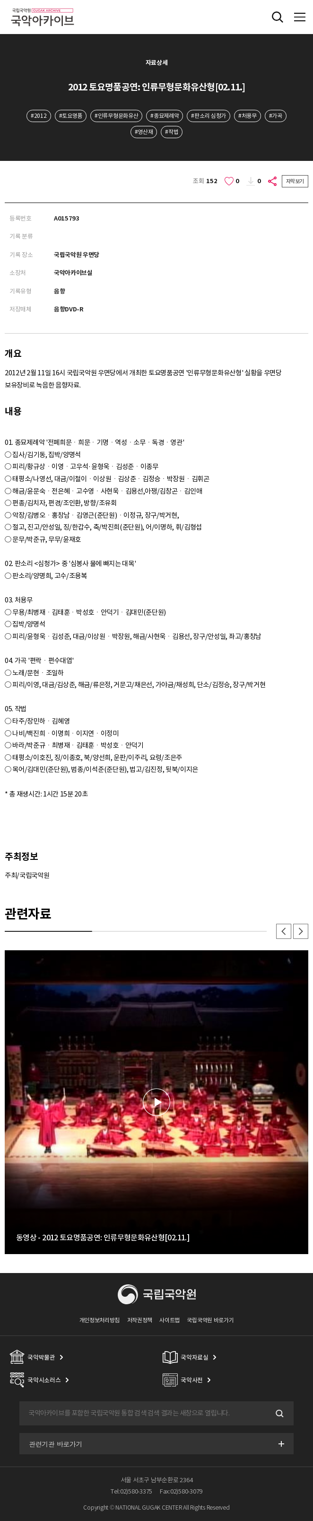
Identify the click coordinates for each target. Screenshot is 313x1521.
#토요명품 (70, 115)
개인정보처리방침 (99, 1320)
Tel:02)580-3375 (131, 1491)
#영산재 (144, 131)
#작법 (171, 131)
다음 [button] (300, 931)
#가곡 (275, 115)
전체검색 (277, 17)
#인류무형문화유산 (116, 115)
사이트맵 (169, 1320)
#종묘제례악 (164, 115)
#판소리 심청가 (208, 115)
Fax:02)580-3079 (181, 1491)
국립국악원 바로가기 (210, 1320)
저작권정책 (139, 1320)
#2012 (38, 115)
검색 (278, 1413)
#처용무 (247, 115)
